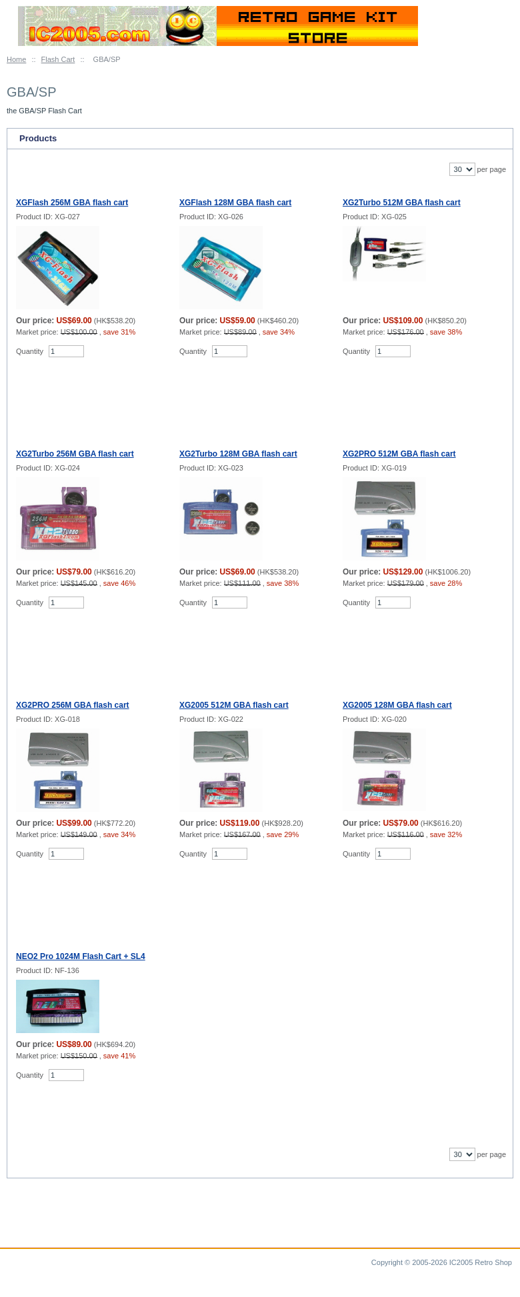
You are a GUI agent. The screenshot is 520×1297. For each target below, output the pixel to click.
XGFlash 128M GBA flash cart (235, 202)
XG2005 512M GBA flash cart (234, 705)
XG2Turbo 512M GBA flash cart (402, 202)
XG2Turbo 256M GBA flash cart (75, 454)
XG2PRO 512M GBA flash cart (399, 454)
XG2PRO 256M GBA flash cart (72, 705)
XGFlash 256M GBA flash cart (72, 202)
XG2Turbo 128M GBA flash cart (238, 454)
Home (16, 59)
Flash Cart (58, 59)
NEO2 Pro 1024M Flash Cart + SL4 (80, 956)
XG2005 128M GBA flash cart (397, 705)
